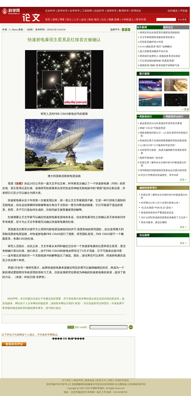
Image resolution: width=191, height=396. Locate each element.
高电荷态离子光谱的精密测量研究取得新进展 (163, 140)
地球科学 (111, 10)
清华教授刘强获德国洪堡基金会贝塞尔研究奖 (163, 170)
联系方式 (101, 380)
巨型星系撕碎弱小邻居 (151, 42)
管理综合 (136, 10)
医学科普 (141, 19)
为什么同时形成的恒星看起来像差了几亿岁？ (164, 217)
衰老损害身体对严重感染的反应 (157, 212)
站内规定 (173, 10)
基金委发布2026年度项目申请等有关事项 (161, 123)
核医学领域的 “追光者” (152, 157)
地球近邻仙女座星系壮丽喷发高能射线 (160, 32)
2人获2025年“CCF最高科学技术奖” (158, 145)
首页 (47, 19)
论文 (103, 19)
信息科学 (99, 10)
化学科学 (75, 10)
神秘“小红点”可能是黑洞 (152, 128)
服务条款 (90, 380)
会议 (83, 19)
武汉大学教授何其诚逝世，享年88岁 (159, 175)
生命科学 (50, 10)
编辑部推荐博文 (148, 187)
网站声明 (78, 380)
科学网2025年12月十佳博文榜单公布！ (161, 202)
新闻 (55, 19)
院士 (69, 19)
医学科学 (63, 10)
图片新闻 (144, 73)
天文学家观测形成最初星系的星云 (157, 37)
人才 (76, 19)
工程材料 (87, 10)
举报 (110, 380)
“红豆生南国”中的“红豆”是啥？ (157, 207)
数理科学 (124, 10)
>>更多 (185, 109)
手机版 (184, 10)
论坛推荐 (144, 235)
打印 (71, 327)
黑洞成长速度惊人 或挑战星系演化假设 (160, 56)
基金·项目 (93, 19)
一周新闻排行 (144, 116)
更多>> (183, 179)
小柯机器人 (127, 19)
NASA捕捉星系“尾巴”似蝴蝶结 (156, 46)
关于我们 (66, 380)
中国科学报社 (122, 380)
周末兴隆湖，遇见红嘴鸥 (154, 222)
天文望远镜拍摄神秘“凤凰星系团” (157, 60)
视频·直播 (113, 19)
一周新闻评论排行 (173, 116)
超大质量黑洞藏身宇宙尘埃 (154, 51)
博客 (62, 19)
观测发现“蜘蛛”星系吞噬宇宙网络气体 (159, 65)
